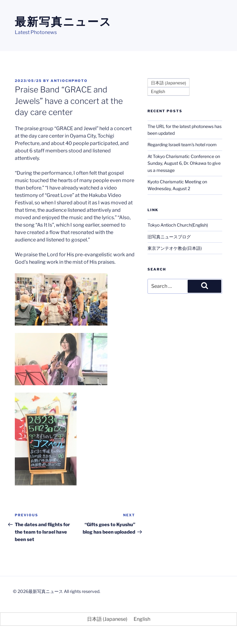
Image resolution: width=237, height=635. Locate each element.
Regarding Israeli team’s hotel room (182, 144)
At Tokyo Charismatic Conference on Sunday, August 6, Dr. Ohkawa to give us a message (184, 163)
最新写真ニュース (63, 21)
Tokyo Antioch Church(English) (178, 225)
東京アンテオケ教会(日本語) (175, 248)
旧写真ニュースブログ (169, 236)
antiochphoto (69, 81)
